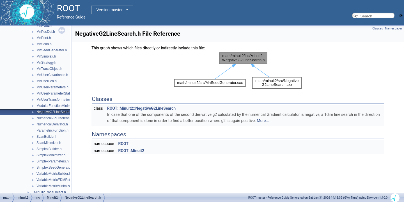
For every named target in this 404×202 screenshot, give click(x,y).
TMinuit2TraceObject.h (49, 192)
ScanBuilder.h (46, 137)
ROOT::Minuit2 (131, 150)
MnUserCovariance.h (52, 75)
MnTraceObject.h (49, 69)
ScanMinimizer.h (48, 143)
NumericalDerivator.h (52, 124)
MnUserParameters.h (52, 87)
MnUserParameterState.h (55, 93)
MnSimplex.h (46, 56)
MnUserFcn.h (46, 81)
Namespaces (394, 28)
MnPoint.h (44, 25)
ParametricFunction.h (52, 130)
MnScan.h (44, 44)
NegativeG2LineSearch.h (55, 112)
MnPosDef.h (45, 32)
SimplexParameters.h (52, 161)
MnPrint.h (43, 38)
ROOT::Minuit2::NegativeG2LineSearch (141, 108)
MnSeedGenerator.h (51, 50)
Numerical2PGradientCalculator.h (61, 118)
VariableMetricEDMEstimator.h (59, 180)
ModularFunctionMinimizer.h (57, 106)
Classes (377, 28)
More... (263, 120)
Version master (110, 10)
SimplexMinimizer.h (50, 155)
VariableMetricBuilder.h (53, 174)
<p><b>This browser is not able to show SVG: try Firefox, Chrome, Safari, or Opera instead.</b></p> (238, 70)
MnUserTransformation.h (55, 100)
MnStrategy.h (46, 63)
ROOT (123, 143)
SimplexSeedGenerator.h (55, 167)
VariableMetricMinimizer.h (55, 186)
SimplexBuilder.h (48, 149)
